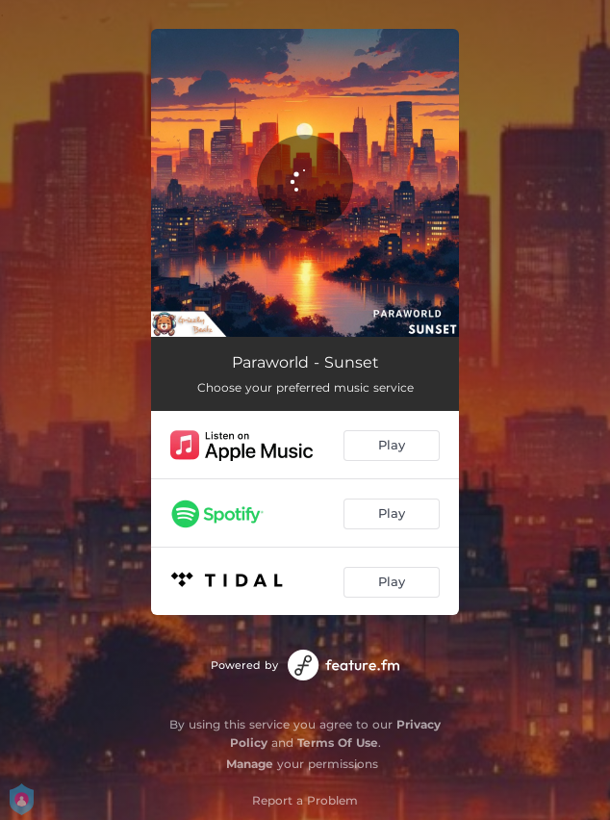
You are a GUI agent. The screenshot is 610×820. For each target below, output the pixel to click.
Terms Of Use (337, 742)
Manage (249, 763)
